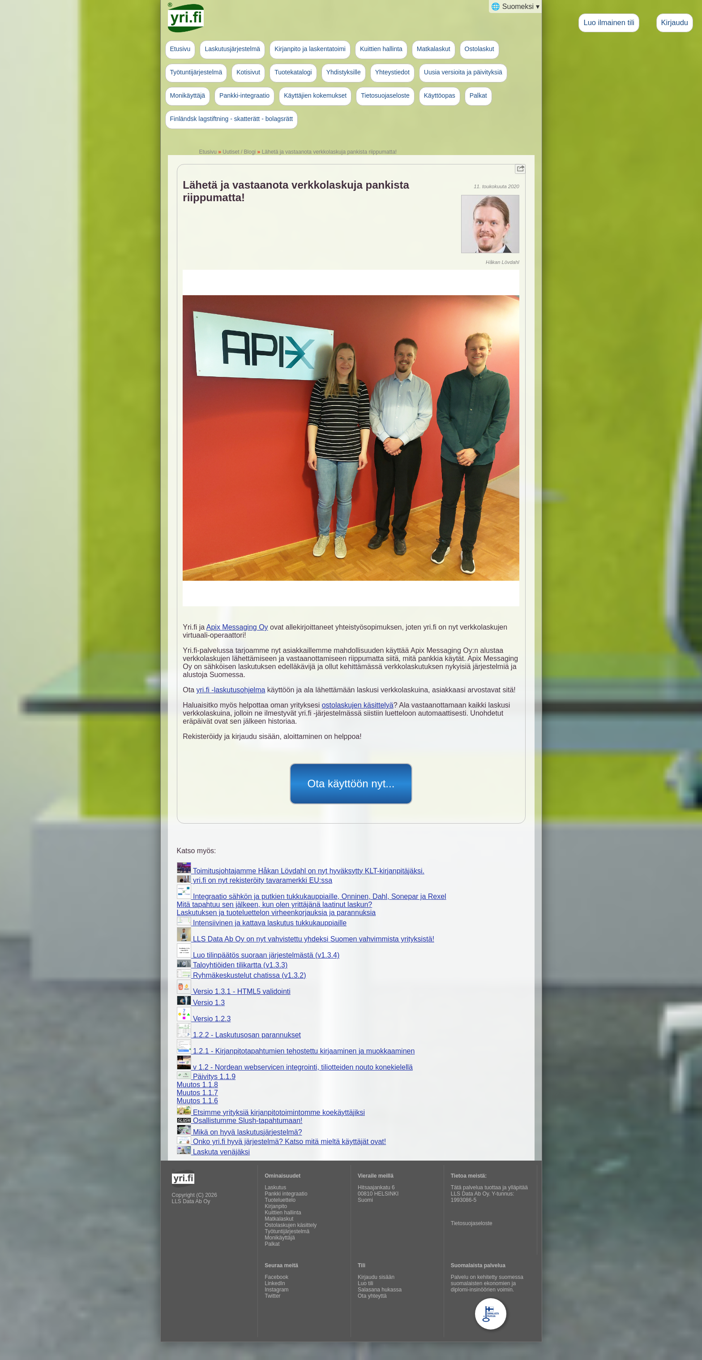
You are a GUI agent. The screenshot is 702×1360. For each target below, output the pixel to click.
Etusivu (180, 48)
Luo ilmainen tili (608, 22)
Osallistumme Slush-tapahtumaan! (240, 1120)
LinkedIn (275, 1283)
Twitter (272, 1296)
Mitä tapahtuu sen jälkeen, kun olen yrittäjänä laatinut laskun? (274, 904)
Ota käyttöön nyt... (351, 783)
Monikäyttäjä (187, 95)
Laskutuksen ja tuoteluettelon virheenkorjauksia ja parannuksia (276, 912)
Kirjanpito (276, 1206)
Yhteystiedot (392, 72)
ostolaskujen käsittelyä (358, 705)
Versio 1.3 (201, 1002)
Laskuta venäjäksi (213, 1152)
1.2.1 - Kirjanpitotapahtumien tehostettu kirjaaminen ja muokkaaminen (296, 1051)
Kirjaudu (674, 22)
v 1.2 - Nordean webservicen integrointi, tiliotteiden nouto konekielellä (295, 1067)
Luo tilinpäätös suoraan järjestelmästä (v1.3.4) (258, 955)
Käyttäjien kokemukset (315, 95)
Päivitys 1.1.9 (206, 1076)
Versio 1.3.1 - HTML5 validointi (234, 991)
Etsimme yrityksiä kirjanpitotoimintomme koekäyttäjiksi (271, 1112)
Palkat (478, 95)
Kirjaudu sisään (376, 1277)
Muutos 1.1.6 (197, 1101)
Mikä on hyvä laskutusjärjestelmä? (239, 1132)
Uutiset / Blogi (239, 152)
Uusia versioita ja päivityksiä (463, 72)
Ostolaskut (479, 48)
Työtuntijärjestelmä (196, 72)
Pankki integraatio (286, 1194)
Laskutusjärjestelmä (232, 48)
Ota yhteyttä (372, 1296)
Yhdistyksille (343, 72)
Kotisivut (248, 72)
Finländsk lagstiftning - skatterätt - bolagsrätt (231, 118)
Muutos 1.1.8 (197, 1084)
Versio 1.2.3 (204, 1019)
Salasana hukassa (380, 1290)
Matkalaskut (433, 48)
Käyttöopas (439, 95)
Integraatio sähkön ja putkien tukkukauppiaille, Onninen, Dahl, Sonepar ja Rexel (311, 896)
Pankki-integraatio (244, 95)
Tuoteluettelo (280, 1200)
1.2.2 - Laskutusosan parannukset (239, 1035)
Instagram (276, 1290)
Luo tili (365, 1283)
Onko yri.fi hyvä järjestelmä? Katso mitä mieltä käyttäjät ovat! (281, 1141)
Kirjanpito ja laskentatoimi (310, 48)
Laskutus (275, 1187)
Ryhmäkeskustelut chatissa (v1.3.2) (241, 975)
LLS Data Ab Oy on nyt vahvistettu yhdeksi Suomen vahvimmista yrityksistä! (305, 939)
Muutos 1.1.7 (197, 1093)
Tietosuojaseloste (385, 95)
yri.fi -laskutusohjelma (231, 690)
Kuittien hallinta (381, 48)
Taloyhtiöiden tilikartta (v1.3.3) (232, 965)
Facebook (276, 1277)
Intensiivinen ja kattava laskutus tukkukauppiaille (262, 923)
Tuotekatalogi (293, 72)
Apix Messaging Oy (237, 627)
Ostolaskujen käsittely (291, 1225)
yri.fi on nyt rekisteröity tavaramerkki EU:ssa (255, 880)
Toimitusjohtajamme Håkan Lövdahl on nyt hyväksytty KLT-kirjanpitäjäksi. (300, 871)
